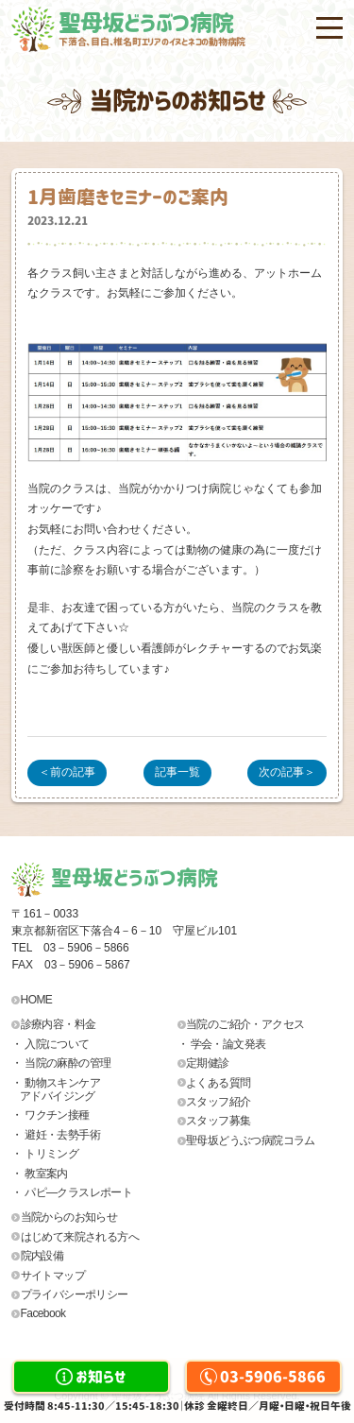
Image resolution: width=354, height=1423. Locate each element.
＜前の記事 (67, 772)
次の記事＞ (287, 772)
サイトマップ (53, 1275)
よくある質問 (218, 1082)
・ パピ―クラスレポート (71, 1192)
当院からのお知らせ (69, 1217)
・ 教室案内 (39, 1173)
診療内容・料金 (58, 1024)
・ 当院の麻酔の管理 (60, 1063)
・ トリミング (44, 1153)
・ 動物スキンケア (94, 1090)
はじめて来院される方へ (80, 1236)
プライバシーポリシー (74, 1294)
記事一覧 (177, 772)
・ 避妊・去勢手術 (55, 1134)
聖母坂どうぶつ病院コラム (250, 1140)
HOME (37, 999)
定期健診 (207, 1063)
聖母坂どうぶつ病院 (201, 29)
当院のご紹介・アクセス (245, 1024)
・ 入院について (50, 1044)
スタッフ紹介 (218, 1101)
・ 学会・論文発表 (221, 1044)
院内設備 (42, 1255)
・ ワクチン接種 (50, 1115)
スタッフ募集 (218, 1120)
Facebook (43, 1313)
